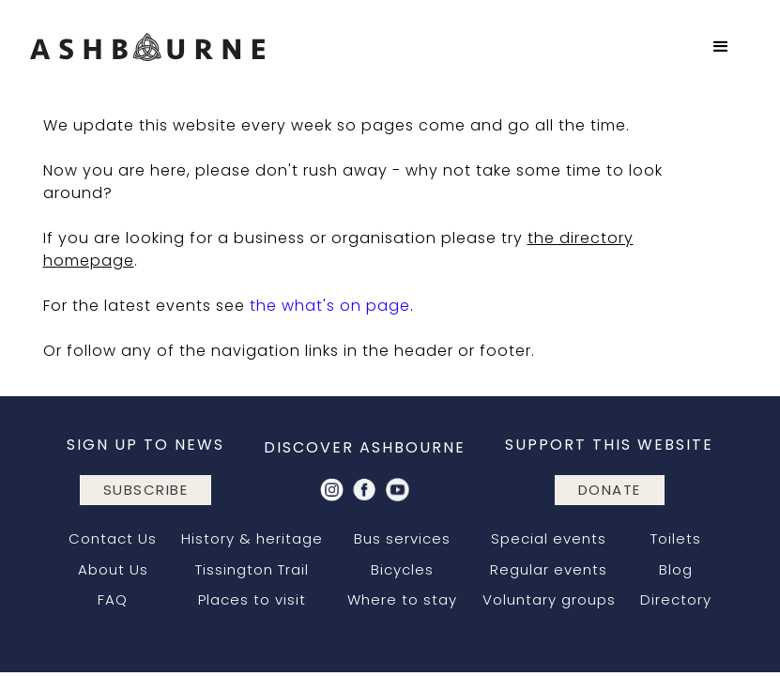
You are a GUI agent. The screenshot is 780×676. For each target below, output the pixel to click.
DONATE (609, 489)
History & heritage (252, 538)
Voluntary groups (549, 599)
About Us (113, 569)
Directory (675, 599)
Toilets (675, 538)
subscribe (146, 489)
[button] (721, 47)
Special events (548, 538)
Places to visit (252, 599)
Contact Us (113, 538)
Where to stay (402, 599)
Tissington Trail (252, 569)
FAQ (113, 599)
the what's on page (330, 305)
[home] (147, 47)
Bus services (402, 538)
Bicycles (402, 569)
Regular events (548, 569)
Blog (676, 569)
